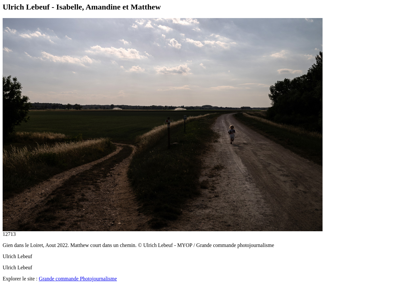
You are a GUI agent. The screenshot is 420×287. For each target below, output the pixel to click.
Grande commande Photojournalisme (78, 278)
